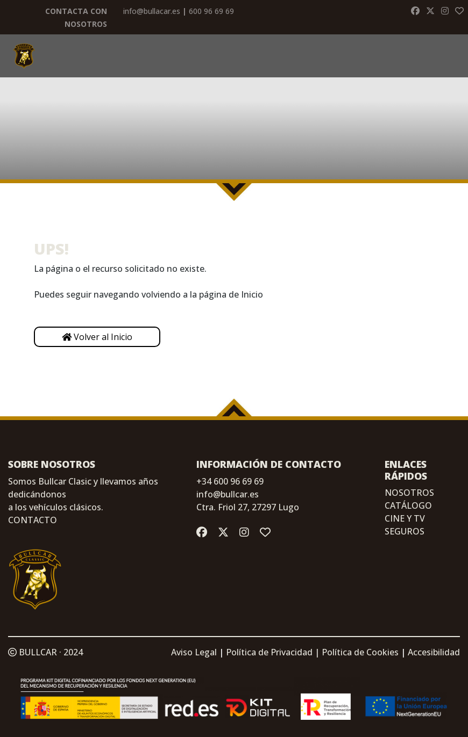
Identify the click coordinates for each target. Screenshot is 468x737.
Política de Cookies (360, 652)
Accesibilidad (434, 652)
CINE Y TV (405, 518)
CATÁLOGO (408, 505)
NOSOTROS (409, 492)
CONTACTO (32, 520)
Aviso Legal (194, 652)
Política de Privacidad (269, 652)
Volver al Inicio (97, 337)
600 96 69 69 (211, 11)
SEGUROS (404, 531)
